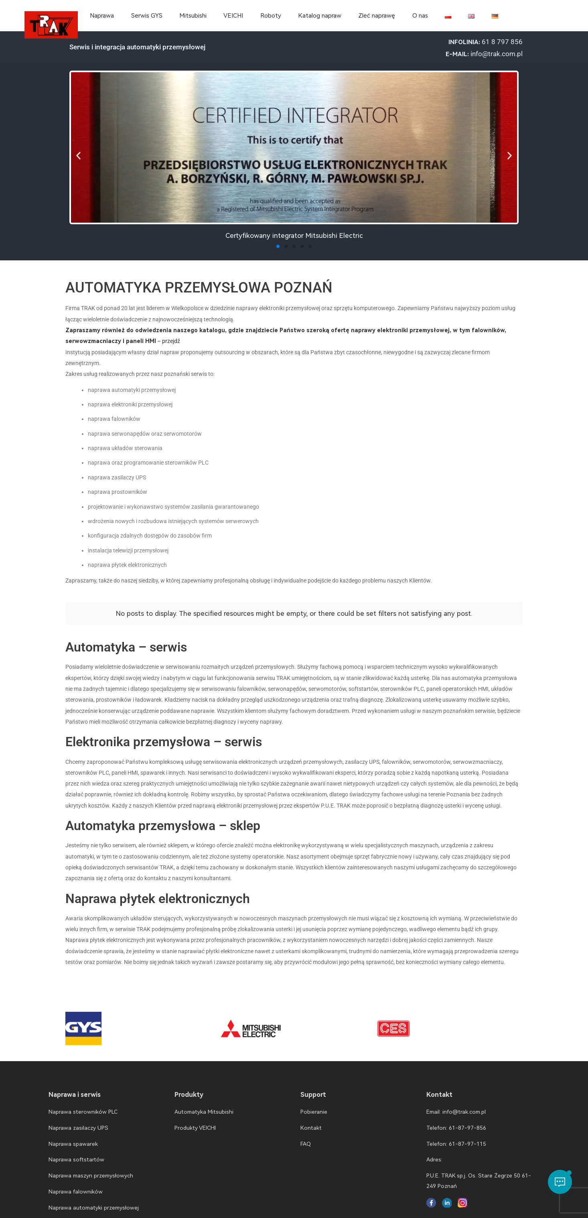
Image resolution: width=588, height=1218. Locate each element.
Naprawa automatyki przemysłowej (94, 1201)
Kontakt (311, 1121)
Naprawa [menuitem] (102, 15)
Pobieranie (313, 1105)
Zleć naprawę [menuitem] (376, 15)
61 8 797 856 (502, 42)
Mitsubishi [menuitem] (193, 15)
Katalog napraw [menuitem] (319, 15)
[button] (78, 155)
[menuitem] (448, 15)
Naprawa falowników (76, 1185)
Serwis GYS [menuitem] (146, 15)
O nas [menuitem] (420, 15)
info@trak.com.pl (496, 54)
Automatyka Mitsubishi (203, 1105)
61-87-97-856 (467, 1121)
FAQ (305, 1137)
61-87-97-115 (467, 1137)
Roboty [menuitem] (270, 15)
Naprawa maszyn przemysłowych (91, 1169)
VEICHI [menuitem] (233, 15)
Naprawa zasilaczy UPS (78, 1121)
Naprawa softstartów (76, 1153)
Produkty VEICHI (195, 1121)
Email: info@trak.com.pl (456, 1105)
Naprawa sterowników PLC (83, 1105)
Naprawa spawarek (73, 1137)
